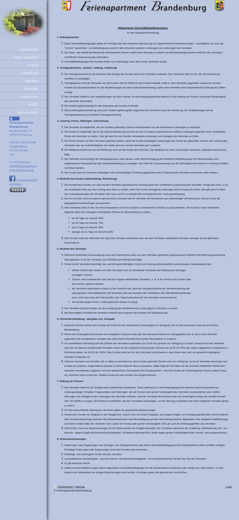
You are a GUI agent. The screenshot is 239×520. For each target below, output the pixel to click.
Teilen (14, 118)
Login (229, 486)
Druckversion (64, 486)
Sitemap (80, 486)
